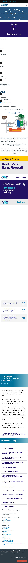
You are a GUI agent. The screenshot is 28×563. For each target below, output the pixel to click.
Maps (4, 537)
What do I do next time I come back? (13, 494)
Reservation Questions (9, 502)
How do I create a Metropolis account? (13, 491)
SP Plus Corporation (8, 550)
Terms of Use (24, 550)
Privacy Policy (6, 522)
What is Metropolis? (8, 448)
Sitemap (5, 519)
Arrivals (13, 1)
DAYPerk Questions (8, 506)
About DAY (5, 528)
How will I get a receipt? (9, 467)
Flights (4, 535)
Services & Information (8, 541)
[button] (26, 5)
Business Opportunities (8, 530)
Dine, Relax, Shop (7, 534)
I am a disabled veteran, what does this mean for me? (13, 482)
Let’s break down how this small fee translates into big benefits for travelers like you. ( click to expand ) (14, 434)
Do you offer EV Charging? (10, 471)
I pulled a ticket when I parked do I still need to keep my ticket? (12, 458)
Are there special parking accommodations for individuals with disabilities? (12, 477)
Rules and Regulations (8, 540)
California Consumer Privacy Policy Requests (10, 551)
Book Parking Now (14, 34)
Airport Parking (6, 538)
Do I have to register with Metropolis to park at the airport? (13, 463)
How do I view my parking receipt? (12, 498)
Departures (4, 1)
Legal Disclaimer (7, 520)
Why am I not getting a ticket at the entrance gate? (12, 452)
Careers (5, 531)
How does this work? (8, 487)
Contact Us (5, 533)
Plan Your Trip (6, 527)
